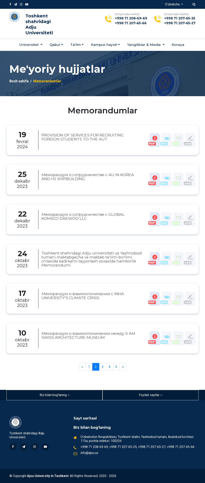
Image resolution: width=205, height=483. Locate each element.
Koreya (178, 45)
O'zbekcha (172, 4)
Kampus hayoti (104, 45)
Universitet (29, 45)
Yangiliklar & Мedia (144, 45)
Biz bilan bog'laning (54, 395)
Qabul (55, 45)
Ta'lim (75, 45)
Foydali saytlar (150, 395)
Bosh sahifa (19, 81)
